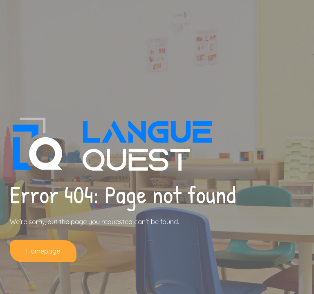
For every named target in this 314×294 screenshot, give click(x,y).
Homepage (43, 251)
